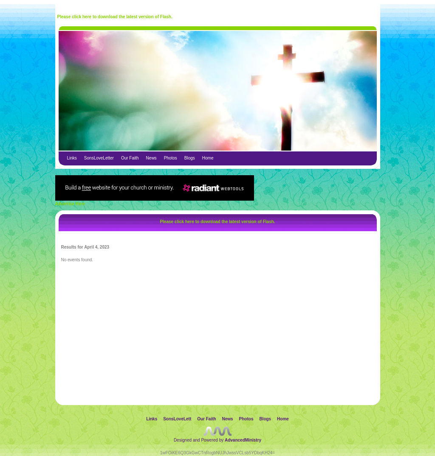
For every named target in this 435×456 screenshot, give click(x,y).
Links (72, 158)
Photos (170, 158)
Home (208, 158)
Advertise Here (70, 203)
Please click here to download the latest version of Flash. (114, 16)
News (151, 158)
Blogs (189, 158)
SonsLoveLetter (99, 158)
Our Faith (130, 158)
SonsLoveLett (177, 419)
